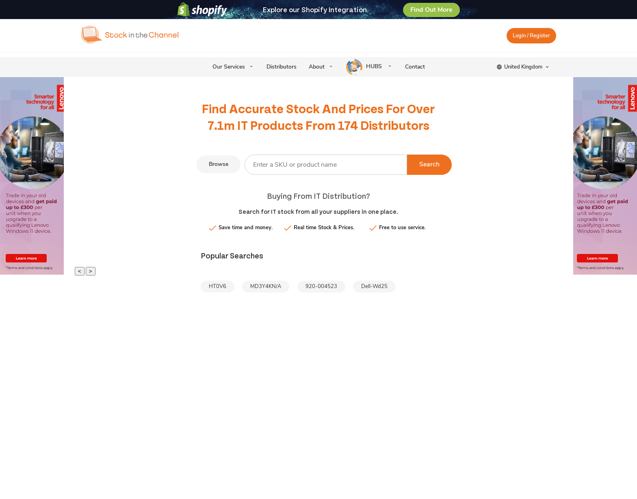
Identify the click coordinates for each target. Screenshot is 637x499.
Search (429, 164)
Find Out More (431, 9)
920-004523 (321, 286)
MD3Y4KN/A (265, 286)
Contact (415, 67)
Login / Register (531, 35)
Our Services (228, 67)
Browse (218, 164)
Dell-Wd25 (374, 286)
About (317, 67)
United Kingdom (523, 67)
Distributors (281, 67)
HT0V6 (217, 286)
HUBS (365, 67)
